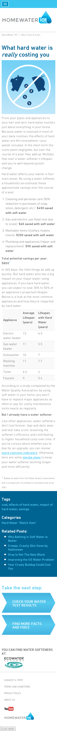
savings (24, 509)
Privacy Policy (12, 693)
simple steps (32, 457)
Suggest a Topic (13, 680)
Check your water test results (29, 603)
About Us (9, 699)
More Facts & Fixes (30, 34)
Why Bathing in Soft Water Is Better (28, 538)
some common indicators (20, 453)
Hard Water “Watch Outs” (19, 523)
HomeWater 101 (10, 34)
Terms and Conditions (17, 686)
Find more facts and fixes (27, 625)
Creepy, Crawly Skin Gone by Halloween (28, 547)
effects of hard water (23, 504)
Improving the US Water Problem (31, 559)
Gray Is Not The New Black (26, 554)
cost (4, 504)
